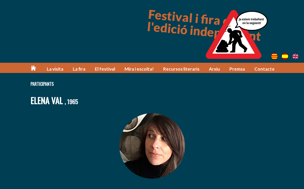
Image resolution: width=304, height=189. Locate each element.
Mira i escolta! (139, 69)
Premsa (237, 69)
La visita (55, 69)
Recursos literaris (181, 69)
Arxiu (214, 69)
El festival (105, 69)
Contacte (264, 69)
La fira (79, 69)
